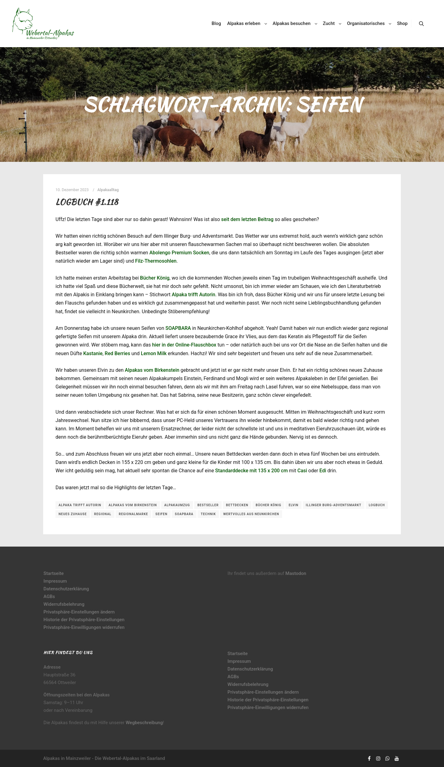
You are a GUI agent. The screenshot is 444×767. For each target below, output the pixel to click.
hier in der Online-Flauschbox (184, 345)
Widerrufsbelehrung (63, 604)
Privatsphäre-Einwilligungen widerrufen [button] (84, 627)
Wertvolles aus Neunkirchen (251, 514)
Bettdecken (237, 505)
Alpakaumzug (177, 505)
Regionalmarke (133, 514)
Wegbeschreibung (144, 722)
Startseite (53, 573)
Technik (208, 514)
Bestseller (208, 505)
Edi (322, 471)
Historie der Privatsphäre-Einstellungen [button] (84, 619)
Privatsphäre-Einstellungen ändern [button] (79, 612)
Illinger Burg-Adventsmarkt (333, 505)
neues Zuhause (73, 514)
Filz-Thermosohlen (155, 261)
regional (102, 514)
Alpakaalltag (108, 189)
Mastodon (296, 573)
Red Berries (117, 353)
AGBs (49, 596)
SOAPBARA (178, 328)
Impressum (55, 581)
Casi (302, 471)
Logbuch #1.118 (87, 201)
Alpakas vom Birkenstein (152, 370)
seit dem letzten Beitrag (247, 219)
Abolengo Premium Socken (179, 253)
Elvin (293, 505)
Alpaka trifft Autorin (193, 294)
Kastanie (92, 353)
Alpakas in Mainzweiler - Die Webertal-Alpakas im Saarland (104, 758)
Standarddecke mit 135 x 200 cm (251, 471)
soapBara (184, 514)
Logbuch (377, 505)
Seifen (161, 514)
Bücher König (154, 278)
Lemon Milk (154, 353)
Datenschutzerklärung (66, 589)
